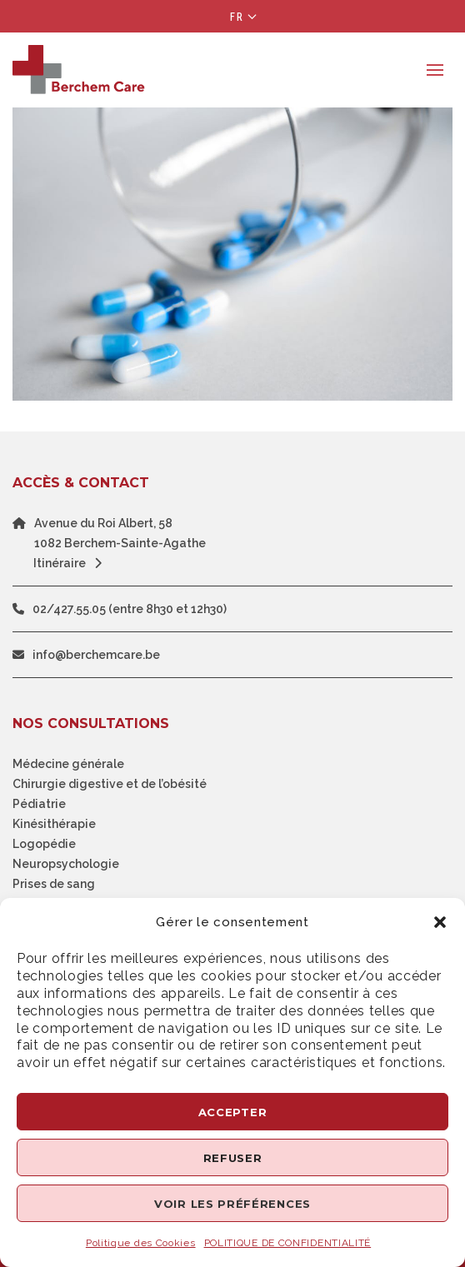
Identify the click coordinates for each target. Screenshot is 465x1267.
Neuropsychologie (65, 863)
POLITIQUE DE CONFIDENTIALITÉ (288, 1243)
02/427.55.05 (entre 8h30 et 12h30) (129, 609)
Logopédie (44, 843)
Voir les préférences (232, 1203)
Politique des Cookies (141, 1243)
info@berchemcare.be (96, 654)
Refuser (232, 1158)
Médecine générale (68, 764)
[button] (440, 922)
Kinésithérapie (54, 824)
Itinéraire (71, 563)
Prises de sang (53, 883)
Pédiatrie (39, 804)
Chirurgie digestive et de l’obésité (109, 784)
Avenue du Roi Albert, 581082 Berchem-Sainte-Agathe (120, 533)
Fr (237, 16)
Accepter (233, 1112)
